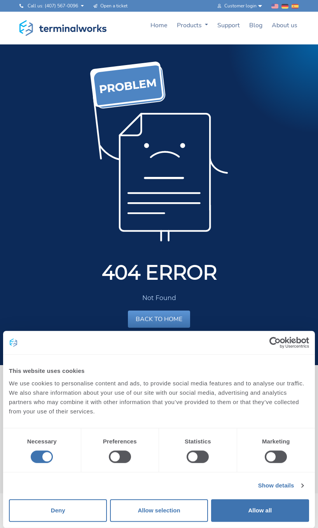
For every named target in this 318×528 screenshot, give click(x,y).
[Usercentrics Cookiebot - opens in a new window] (275, 342)
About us (284, 25)
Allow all (260, 510)
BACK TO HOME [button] (159, 319)
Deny (58, 510)
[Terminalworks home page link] (63, 28)
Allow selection (159, 510)
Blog (255, 25)
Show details (276, 485)
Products (190, 25)
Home (159, 25)
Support (228, 25)
